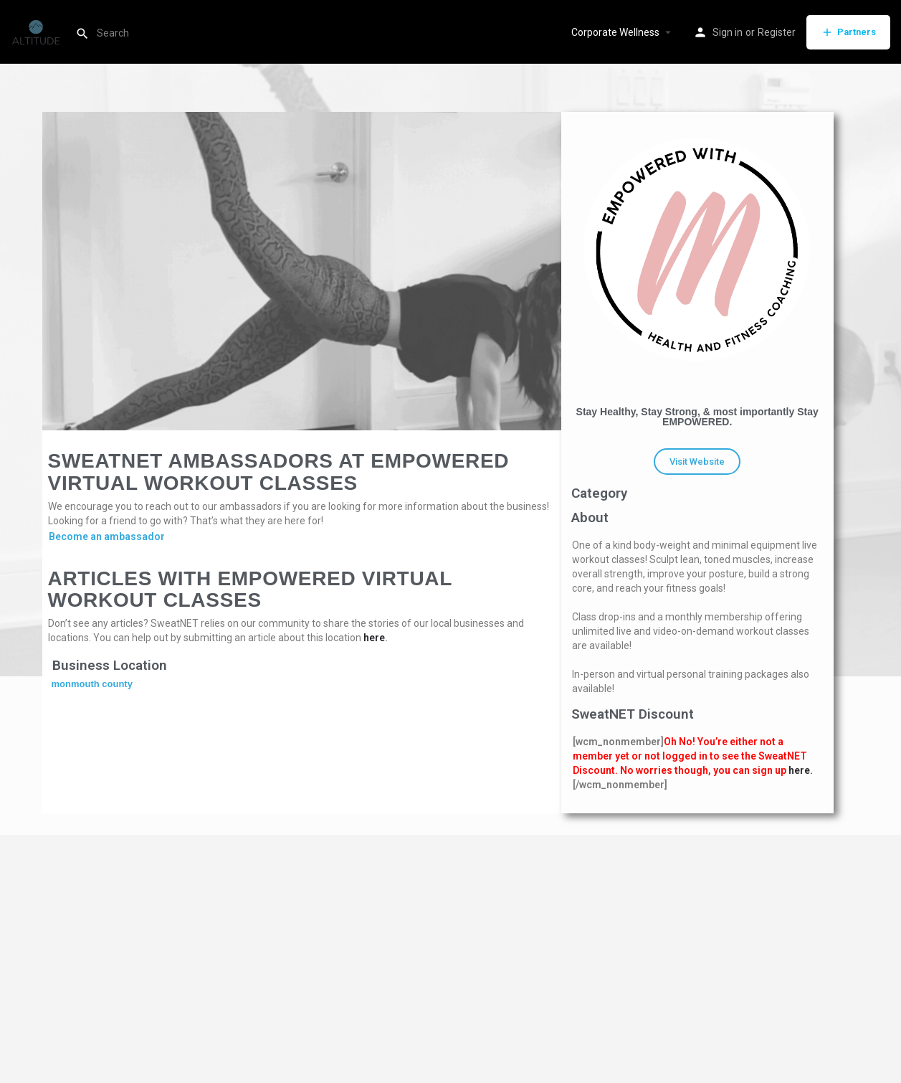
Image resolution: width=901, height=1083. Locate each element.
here (374, 637)
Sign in (727, 32)
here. (800, 770)
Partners (848, 32)
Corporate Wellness (615, 32)
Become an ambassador (107, 536)
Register (777, 32)
